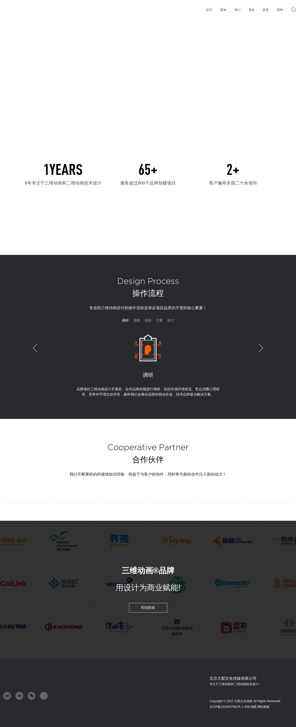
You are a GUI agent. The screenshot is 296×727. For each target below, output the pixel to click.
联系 (266, 10)
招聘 (280, 10)
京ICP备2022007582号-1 (226, 706)
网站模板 (263, 706)
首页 (209, 10)
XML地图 (250, 706)
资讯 (251, 10)
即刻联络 (148, 607)
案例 (223, 10)
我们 (237, 10)
